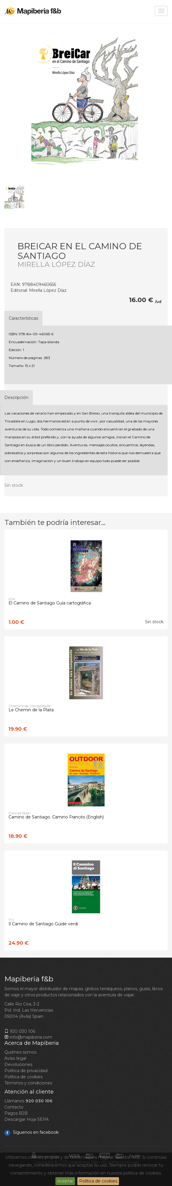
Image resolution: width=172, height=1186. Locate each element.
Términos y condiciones (28, 1083)
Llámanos (28, 1101)
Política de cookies (98, 1181)
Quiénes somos (20, 1052)
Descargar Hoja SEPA (26, 1119)
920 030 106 (19, 1031)
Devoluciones (18, 1064)
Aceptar (65, 1181)
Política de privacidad (25, 1070)
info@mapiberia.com (28, 1037)
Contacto (13, 1107)
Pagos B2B (16, 1113)
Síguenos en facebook (31, 1132)
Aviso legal (15, 1058)
